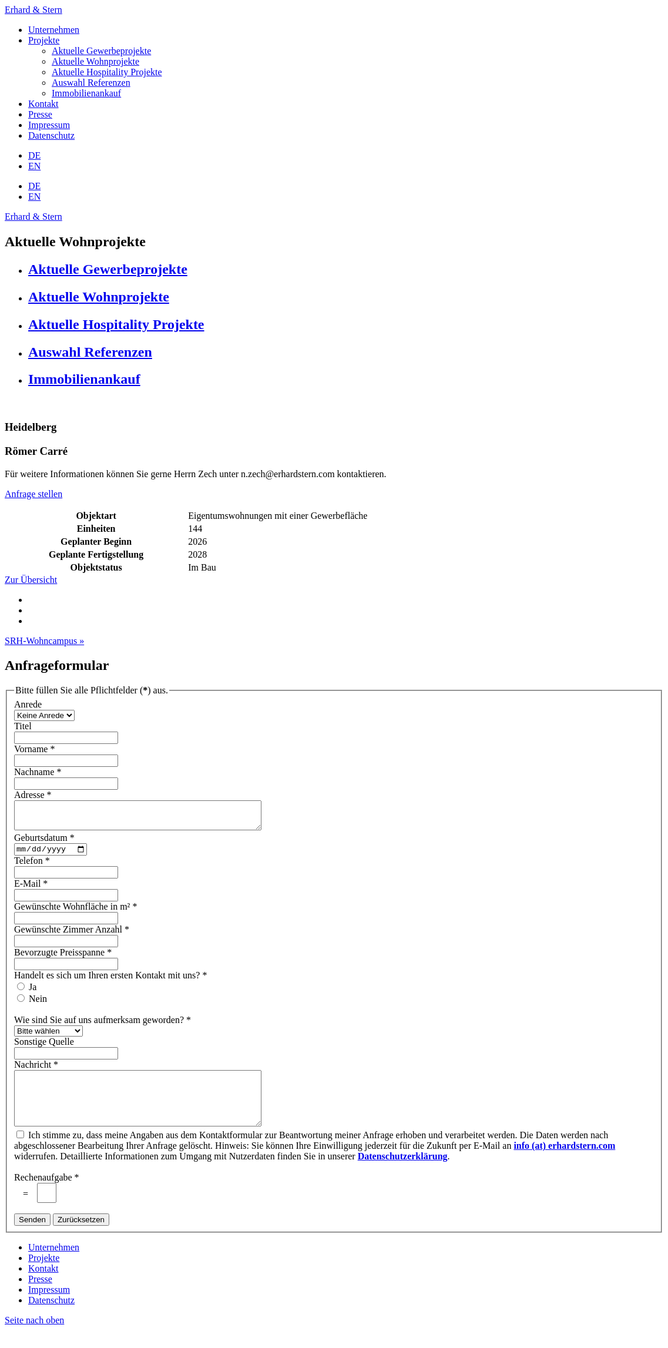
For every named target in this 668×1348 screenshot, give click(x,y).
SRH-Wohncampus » (44, 641)
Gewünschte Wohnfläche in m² (76, 913)
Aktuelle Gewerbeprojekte (101, 51)
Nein (38, 1006)
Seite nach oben (34, 1338)
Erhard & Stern (33, 10)
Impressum (49, 125)
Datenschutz (51, 135)
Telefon (33, 868)
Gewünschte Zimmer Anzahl (73, 936)
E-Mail (32, 891)
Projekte (43, 40)
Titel (23, 726)
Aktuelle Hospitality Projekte (107, 72)
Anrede (28, 704)
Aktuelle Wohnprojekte (95, 61)
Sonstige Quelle (44, 1049)
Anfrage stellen (33, 494)
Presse (40, 114)
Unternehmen (53, 30)
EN (34, 166)
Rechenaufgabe (48, 1195)
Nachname (38, 772)
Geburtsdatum (45, 843)
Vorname (35, 749)
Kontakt (43, 104)
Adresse (34, 795)
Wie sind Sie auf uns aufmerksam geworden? (103, 1027)
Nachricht (37, 1072)
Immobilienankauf (86, 93)
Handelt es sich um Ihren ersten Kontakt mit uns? (111, 982)
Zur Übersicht (31, 580)
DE (34, 155)
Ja (32, 994)
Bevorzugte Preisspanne (64, 959)
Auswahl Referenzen (91, 83)
